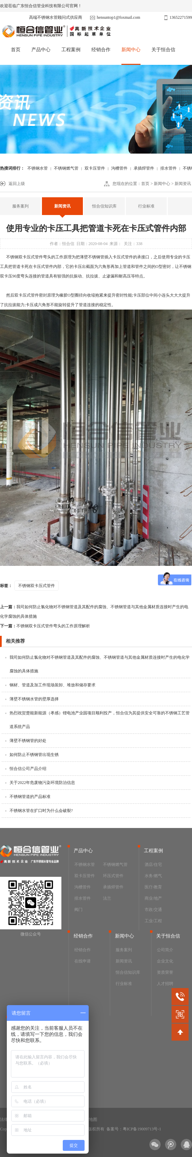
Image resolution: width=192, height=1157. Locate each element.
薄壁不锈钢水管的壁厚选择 (34, 699)
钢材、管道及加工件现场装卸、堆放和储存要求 (52, 685)
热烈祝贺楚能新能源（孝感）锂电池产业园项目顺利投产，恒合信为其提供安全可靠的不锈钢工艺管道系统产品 (100, 720)
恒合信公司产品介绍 (28, 768)
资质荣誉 (165, 972)
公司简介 (165, 949)
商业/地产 (153, 898)
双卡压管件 (95, 168)
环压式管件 (113, 875)
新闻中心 (131, 49)
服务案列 (20, 206)
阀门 (78, 909)
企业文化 (165, 961)
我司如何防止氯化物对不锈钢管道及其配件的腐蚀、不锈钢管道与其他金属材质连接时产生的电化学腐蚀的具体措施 (94, 611)
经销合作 (100, 49)
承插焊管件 (144, 168)
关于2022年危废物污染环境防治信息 (42, 782)
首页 (15, 49)
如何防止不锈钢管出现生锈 (34, 754)
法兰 (107, 898)
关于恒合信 (163, 49)
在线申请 (82, 961)
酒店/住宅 (153, 864)
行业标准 (146, 206)
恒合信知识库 (104, 206)
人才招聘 (165, 983)
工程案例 (70, 49)
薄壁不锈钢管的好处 (28, 740)
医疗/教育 (153, 887)
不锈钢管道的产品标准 (30, 796)
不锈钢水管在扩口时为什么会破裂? (41, 810)
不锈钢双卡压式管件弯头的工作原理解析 (45, 626)
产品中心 (40, 49)
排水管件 (168, 168)
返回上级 (17, 183)
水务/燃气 (153, 875)
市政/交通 (153, 909)
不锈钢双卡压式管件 (24, 257)
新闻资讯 (183, 183)
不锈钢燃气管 (66, 168)
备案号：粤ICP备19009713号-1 (133, 1129)
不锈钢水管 (37, 168)
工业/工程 (153, 920)
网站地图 (89, 1119)
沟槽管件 (119, 168)
